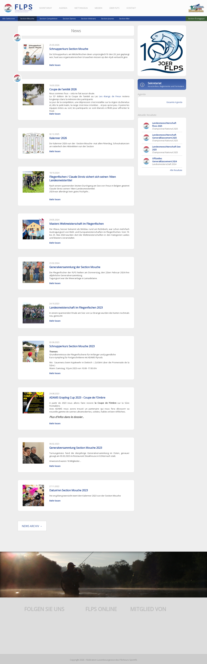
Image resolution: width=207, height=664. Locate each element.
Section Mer (124, 18)
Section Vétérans (88, 18)
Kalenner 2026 (58, 142)
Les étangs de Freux (109, 100)
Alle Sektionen (8, 18)
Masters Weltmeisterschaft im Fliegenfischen (77, 227)
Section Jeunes (107, 18)
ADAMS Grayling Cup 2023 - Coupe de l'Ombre (78, 401)
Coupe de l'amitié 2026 (63, 93)
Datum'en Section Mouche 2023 (69, 493)
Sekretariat (46, 7)
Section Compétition (48, 18)
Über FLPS (115, 7)
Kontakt (131, 7)
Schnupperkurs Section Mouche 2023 (72, 349)
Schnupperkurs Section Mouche (69, 50)
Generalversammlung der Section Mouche (75, 271)
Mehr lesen (55, 69)
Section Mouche (27, 18)
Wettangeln (81, 7)
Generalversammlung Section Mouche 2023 (76, 451)
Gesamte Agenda (173, 103)
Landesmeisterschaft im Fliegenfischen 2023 (76, 311)
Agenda (64, 7)
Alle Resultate (175, 171)
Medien (99, 7)
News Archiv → (33, 529)
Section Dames (69, 18)
